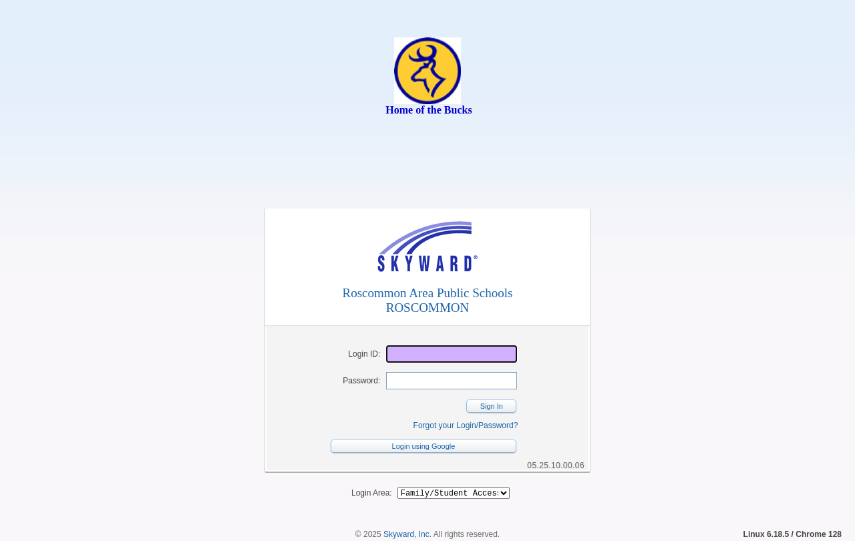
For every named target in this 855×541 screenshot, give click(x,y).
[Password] (451, 380)
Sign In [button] (491, 406)
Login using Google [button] (424, 446)
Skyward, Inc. (407, 536)
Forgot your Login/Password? (465, 425)
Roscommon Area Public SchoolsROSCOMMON (428, 300)
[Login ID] (451, 354)
